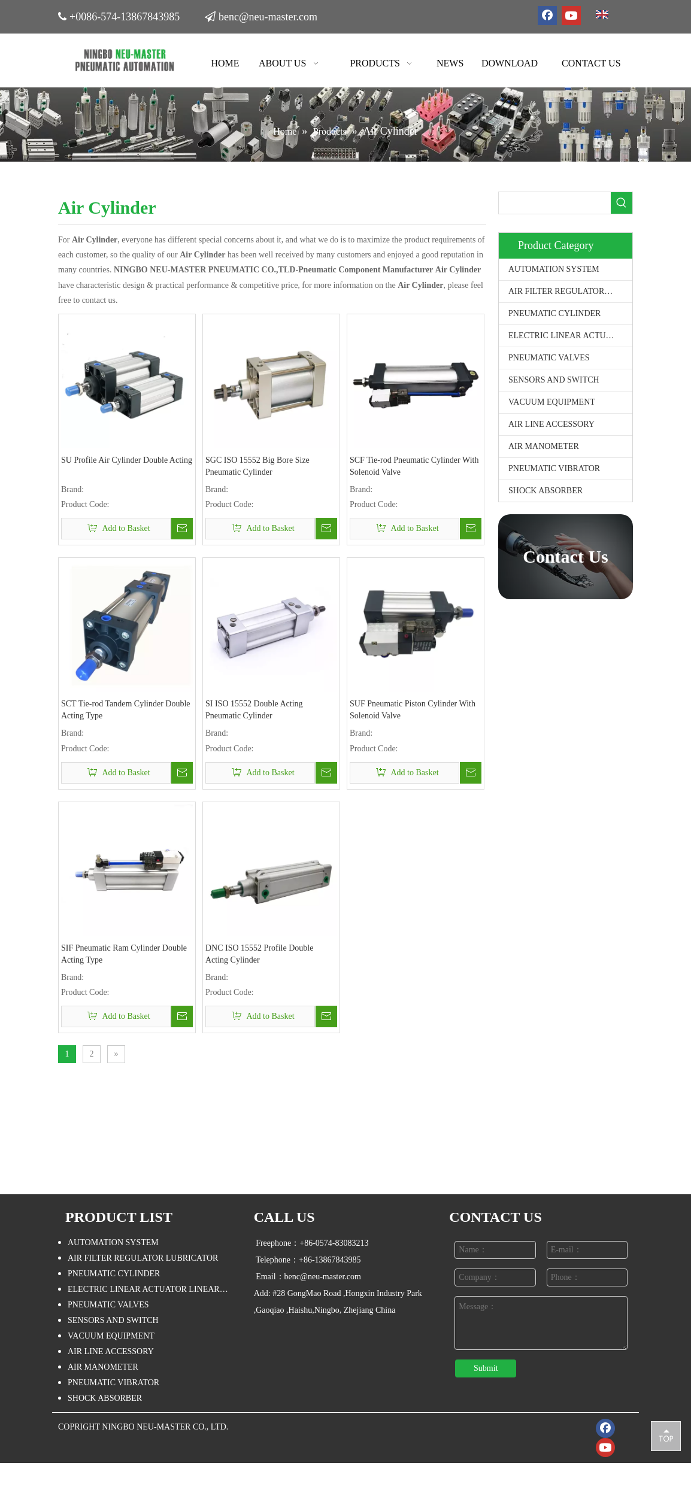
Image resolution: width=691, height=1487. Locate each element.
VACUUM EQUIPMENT (551, 401)
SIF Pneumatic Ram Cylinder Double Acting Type (124, 953)
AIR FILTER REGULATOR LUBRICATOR (570, 291)
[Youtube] (571, 15)
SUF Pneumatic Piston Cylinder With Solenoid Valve (412, 709)
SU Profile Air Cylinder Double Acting (126, 460)
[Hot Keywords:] (621, 203)
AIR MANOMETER (543, 446)
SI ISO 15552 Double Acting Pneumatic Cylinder (254, 709)
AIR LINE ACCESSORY (551, 424)
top (666, 1435)
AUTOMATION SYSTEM (553, 269)
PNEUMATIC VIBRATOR (554, 468)
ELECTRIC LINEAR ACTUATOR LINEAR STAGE (570, 335)
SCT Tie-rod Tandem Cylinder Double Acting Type (125, 709)
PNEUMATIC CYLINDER (554, 313)
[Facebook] (547, 15)
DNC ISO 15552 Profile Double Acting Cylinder (259, 953)
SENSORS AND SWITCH (553, 379)
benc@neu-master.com (268, 17)
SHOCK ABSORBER (545, 490)
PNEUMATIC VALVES (549, 357)
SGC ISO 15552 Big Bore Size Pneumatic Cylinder (257, 466)
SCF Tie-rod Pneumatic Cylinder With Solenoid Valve (414, 466)
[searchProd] (555, 203)
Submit (486, 1368)
